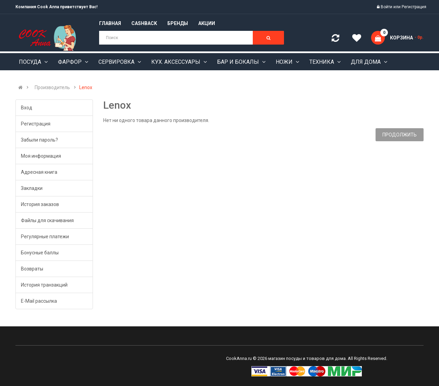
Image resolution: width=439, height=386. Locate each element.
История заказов (40, 204)
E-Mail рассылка (39, 301)
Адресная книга (39, 172)
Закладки (32, 188)
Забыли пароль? (39, 140)
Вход (26, 107)
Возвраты (32, 269)
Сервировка (117, 62)
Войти (387, 6)
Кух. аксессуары (176, 62)
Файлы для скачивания (47, 220)
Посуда (31, 62)
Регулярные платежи (45, 236)
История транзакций (44, 285)
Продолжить (399, 134)
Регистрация (414, 6)
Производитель (52, 87)
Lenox (85, 87)
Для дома (366, 62)
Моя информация (41, 156)
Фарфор (70, 62)
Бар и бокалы (238, 62)
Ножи (285, 62)
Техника (322, 62)
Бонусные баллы (40, 252)
